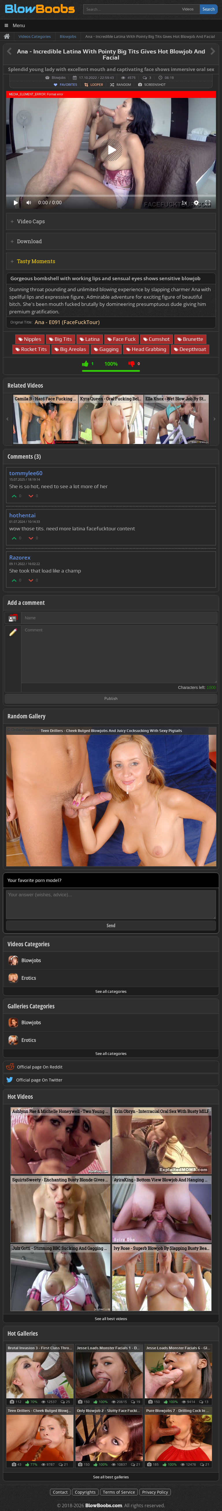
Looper (96, 85)
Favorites (68, 85)
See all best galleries (111, 1477)
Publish (111, 698)
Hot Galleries (23, 1333)
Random (123, 85)
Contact (60, 1492)
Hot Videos (20, 1096)
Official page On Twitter (39, 1080)
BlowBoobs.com (103, 1505)
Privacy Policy (155, 1492)
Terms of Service (119, 1492)
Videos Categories (29, 944)
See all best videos (111, 1318)
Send (111, 925)
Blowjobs (59, 78)
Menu (19, 25)
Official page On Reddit (39, 1067)
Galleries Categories (31, 1006)
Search (209, 9)
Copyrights (85, 1492)
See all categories (111, 991)
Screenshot (155, 85)
